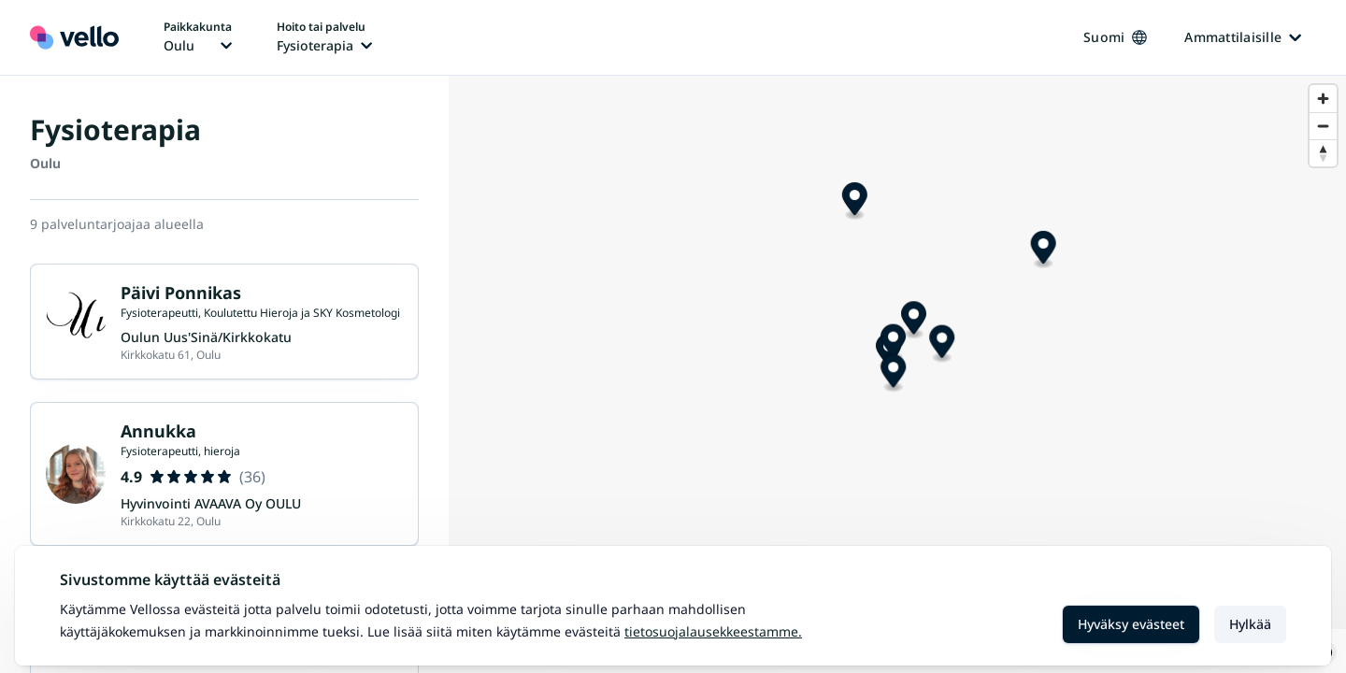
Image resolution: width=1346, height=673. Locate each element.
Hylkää (1250, 624)
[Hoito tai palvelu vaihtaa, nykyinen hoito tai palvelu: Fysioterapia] (324, 37)
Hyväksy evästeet (1131, 624)
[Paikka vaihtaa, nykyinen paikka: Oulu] (198, 37)
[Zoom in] (1323, 98)
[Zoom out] (1323, 125)
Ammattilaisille (1242, 37)
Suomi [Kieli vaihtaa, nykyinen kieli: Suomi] (1115, 37)
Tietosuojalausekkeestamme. (713, 631)
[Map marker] (865, 258)
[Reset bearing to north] (1323, 152)
